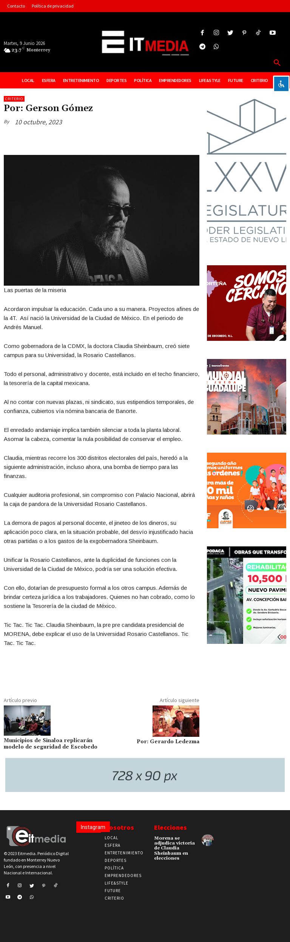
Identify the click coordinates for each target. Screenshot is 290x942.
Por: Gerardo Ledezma (168, 741)
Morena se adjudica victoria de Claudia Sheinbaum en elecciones (174, 848)
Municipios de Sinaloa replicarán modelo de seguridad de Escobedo (50, 743)
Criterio (14, 99)
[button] (277, 63)
